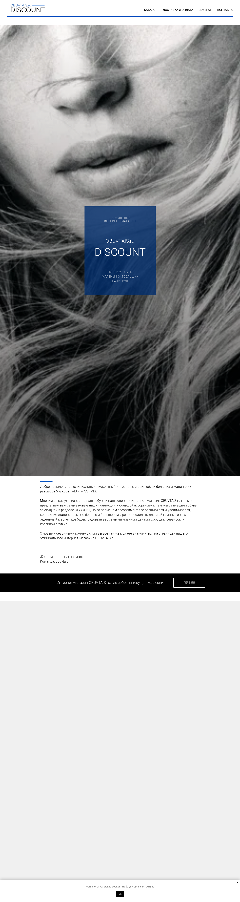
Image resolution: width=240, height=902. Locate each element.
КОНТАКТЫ (225, 10)
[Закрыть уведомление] (237, 882)
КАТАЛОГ (150, 10)
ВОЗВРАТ (205, 10)
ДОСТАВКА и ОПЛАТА (178, 10)
